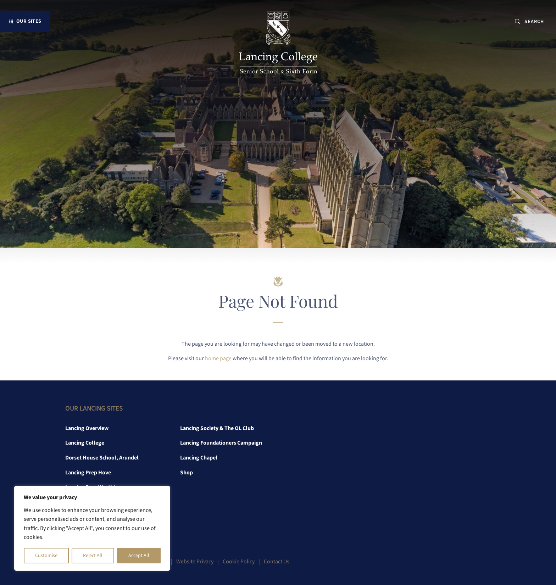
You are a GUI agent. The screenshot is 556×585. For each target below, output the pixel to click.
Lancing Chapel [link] (198, 458)
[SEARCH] (537, 21)
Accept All (138, 555)
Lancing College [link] (84, 443)
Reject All (92, 555)
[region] (92, 528)
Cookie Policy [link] (239, 562)
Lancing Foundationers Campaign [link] (221, 443)
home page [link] (218, 358)
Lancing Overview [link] (87, 428)
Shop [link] (186, 473)
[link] (278, 44)
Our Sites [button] (28, 21)
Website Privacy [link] (194, 562)
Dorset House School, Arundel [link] (102, 458)
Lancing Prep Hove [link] (88, 473)
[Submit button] (517, 21)
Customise (46, 555)
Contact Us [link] (276, 562)
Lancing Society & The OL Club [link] (217, 428)
